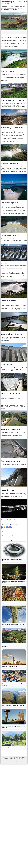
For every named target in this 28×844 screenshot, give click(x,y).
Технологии (19, 519)
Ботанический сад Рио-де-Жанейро (14, 739)
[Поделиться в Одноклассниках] (4, 527)
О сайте (16, 761)
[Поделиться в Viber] (11, 527)
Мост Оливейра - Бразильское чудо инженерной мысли (14, 573)
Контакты (12, 761)
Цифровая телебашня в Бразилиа (14, 658)
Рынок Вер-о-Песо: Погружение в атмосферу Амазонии (14, 678)
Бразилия (17, 32)
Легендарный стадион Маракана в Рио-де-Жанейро (14, 551)
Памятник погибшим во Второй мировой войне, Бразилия (14, 718)
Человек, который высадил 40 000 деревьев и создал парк (14, 637)
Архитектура (23, 519)
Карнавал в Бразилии (14, 594)
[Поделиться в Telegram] (7, 527)
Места (15, 519)
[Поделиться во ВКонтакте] (2, 527)
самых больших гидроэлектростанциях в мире (12, 263)
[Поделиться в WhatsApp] (9, 527)
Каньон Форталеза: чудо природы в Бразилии (14, 697)
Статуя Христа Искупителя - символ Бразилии (14, 615)
